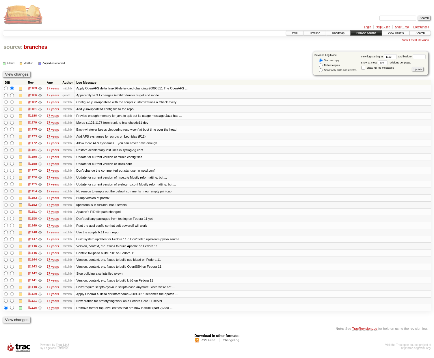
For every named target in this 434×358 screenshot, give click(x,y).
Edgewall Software (56, 350)
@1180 (32, 116)
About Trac (402, 27)
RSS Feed (208, 342)
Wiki (294, 33)
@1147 (32, 240)
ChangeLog (231, 342)
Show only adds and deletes (337, 70)
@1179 (32, 123)
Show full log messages (378, 67)
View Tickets (396, 33)
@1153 (32, 199)
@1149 (32, 226)
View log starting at (379, 56)
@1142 (32, 275)
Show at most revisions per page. (386, 62)
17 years (53, 88)
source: (13, 47)
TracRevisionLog (364, 331)
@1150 (32, 220)
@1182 (32, 102)
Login (367, 27)
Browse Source (366, 33)
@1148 (32, 233)
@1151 (32, 213)
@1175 (32, 130)
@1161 (32, 150)
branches (35, 47)
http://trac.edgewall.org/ (416, 350)
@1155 (32, 185)
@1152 (32, 206)
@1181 (32, 109)
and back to (412, 56)
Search (420, 33)
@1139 (32, 296)
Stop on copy (329, 60)
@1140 (32, 289)
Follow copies (329, 65)
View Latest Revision (415, 40)
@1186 (32, 95)
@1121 (32, 303)
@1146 (32, 247)
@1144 (32, 261)
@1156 (32, 178)
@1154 (32, 192)
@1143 (32, 268)
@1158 (32, 164)
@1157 (32, 171)
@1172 (32, 143)
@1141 (32, 282)
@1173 (32, 136)
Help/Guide (383, 27)
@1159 (32, 157)
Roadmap (338, 33)
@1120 (32, 310)
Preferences (421, 27)
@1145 (32, 254)
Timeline (314, 33)
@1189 (32, 88)
